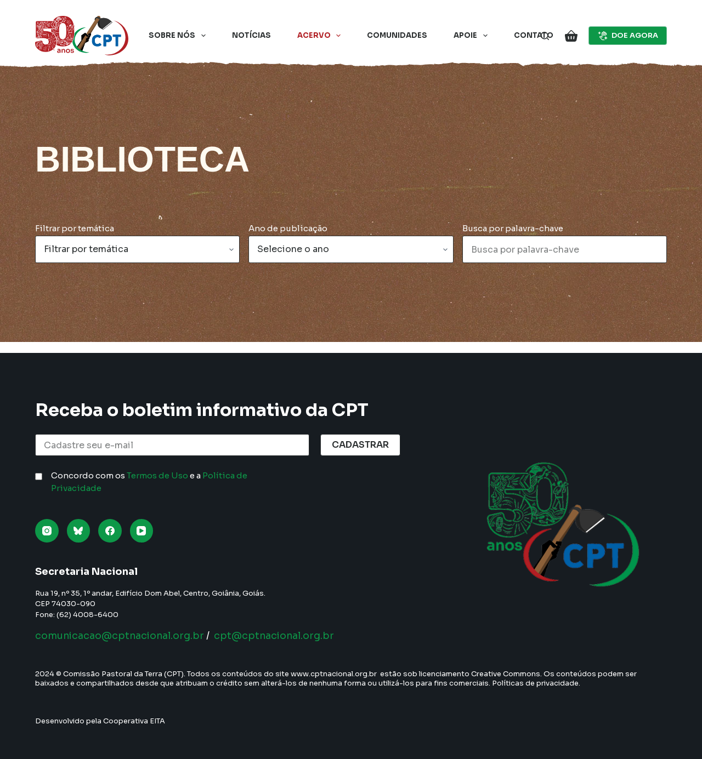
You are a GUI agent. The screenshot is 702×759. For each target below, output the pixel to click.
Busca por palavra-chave (512, 228)
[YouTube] (142, 531)
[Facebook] (110, 531)
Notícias (251, 35)
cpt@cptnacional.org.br (280, 636)
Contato (533, 35)
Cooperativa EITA (134, 721)
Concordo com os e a (149, 481)
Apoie (473, 35)
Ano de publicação (287, 228)
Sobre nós (179, 35)
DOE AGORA (628, 35)
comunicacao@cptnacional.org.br (122, 636)
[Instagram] (47, 531)
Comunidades (397, 35)
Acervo (321, 35)
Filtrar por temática (74, 228)
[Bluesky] (78, 531)
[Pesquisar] (545, 36)
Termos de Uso (157, 475)
